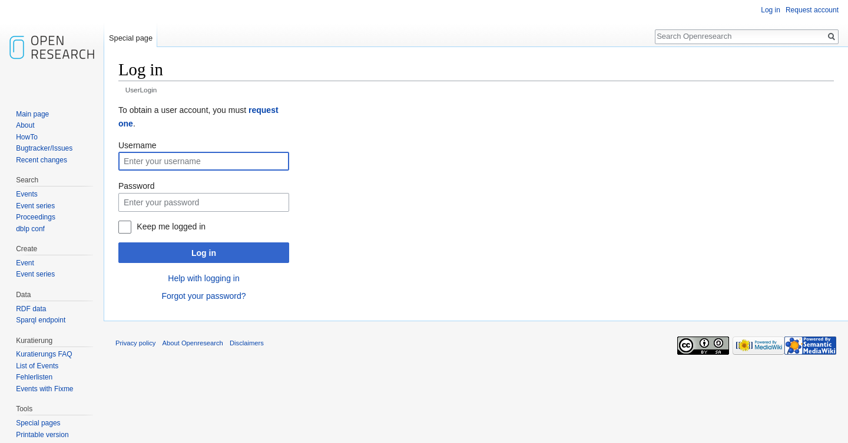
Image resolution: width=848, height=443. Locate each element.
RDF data (31, 309)
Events (27, 194)
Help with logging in (203, 278)
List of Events (37, 366)
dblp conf (30, 229)
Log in (203, 253)
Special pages (38, 423)
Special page (131, 38)
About (25, 125)
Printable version (42, 435)
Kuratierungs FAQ (44, 354)
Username (137, 145)
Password (136, 186)
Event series (35, 206)
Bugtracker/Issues (44, 148)
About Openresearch (193, 343)
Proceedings (35, 217)
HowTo (27, 137)
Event (25, 263)
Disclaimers (247, 343)
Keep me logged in (171, 226)
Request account (812, 10)
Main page (32, 114)
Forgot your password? (203, 296)
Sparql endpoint (40, 320)
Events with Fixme (44, 389)
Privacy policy (135, 343)
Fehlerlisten (34, 377)
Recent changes (41, 160)
